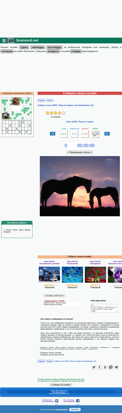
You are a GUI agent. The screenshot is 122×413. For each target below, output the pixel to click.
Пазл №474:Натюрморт (95, 262)
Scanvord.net (27, 40)
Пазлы (49, 100)
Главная (41, 100)
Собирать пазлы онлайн (50, 354)
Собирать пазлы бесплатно (52, 356)
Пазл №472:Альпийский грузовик (49, 262)
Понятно (75, 409)
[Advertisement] (61, 18)
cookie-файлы (61, 409)
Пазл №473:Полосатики (72, 262)
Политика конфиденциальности (59, 395)
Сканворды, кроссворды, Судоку (17, 93)
